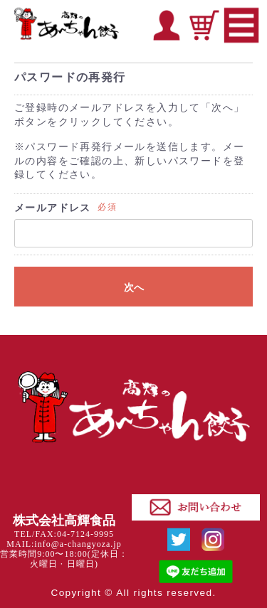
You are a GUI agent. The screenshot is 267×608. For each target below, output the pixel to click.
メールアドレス (52, 207)
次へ (134, 287)
